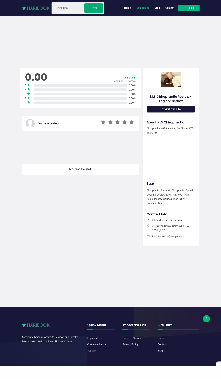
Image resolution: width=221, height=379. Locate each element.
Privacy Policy (130, 344)
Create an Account (97, 344)
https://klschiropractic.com (167, 220)
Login (188, 7)
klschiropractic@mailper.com (168, 236)
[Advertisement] (110, 38)
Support (91, 350)
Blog (157, 7)
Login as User (95, 338)
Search (93, 8)
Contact (169, 7)
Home (127, 7)
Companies (142, 7)
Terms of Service (132, 338)
